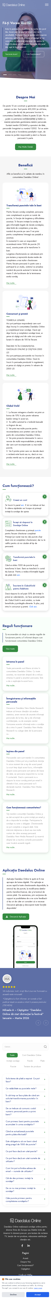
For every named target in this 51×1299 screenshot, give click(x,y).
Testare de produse (32, 1066)
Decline (13, 1294)
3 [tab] (14, 74)
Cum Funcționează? (33, 54)
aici (22, 505)
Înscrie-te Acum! (12, 54)
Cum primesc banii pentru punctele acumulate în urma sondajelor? (22, 1123)
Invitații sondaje (13, 1060)
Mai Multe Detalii (25, 146)
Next (45, 1022)
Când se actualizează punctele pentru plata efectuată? (20, 1133)
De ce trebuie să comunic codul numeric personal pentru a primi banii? (21, 1111)
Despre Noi (25, 1261)
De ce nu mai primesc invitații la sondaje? (20, 1190)
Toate (12, 1055)
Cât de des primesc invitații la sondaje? (19, 1180)
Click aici (33, 606)
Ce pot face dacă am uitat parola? (21, 1151)
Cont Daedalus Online (31, 1055)
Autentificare (40, 4)
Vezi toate (10, 648)
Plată (42, 1060)
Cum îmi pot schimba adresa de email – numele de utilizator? (21, 1170)
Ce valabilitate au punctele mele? (21, 1088)
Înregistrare (34, 4)
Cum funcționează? (25, 1265)
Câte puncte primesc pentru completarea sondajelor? (19, 1200)
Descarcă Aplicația (16, 916)
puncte (38, 530)
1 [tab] (5, 74)
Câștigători (25, 1268)
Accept (38, 1294)
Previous (38, 1022)
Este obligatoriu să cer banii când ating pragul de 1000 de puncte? (21, 1143)
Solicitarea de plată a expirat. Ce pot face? (23, 1080)
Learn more (38, 1288)
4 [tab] (19, 74)
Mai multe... (11, 283)
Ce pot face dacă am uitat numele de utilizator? (23, 1160)
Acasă (25, 1258)
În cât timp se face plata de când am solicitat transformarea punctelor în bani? (22, 1098)
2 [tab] (10, 74)
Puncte (13, 1066)
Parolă (30, 1060)
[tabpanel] (25, 41)
